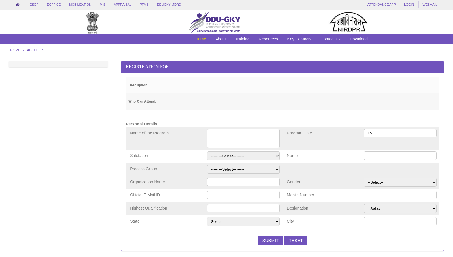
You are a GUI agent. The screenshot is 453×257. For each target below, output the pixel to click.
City (290, 221)
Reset (295, 240)
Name (292, 155)
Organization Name (147, 182)
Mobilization (80, 4)
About (220, 39)
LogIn (409, 4)
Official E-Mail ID (145, 195)
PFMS (144, 4)
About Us (35, 50)
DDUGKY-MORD (169, 4)
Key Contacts (299, 39)
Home (200, 39)
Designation (297, 208)
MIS (102, 4)
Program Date (299, 133)
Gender (293, 182)
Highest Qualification (148, 208)
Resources (268, 39)
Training (242, 39)
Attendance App (381, 4)
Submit (270, 240)
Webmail (429, 4)
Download (359, 39)
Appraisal (122, 4)
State (135, 221)
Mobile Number (300, 195)
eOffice (54, 4)
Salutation (139, 155)
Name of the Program (149, 133)
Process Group (143, 169)
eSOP (34, 4)
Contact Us (331, 39)
